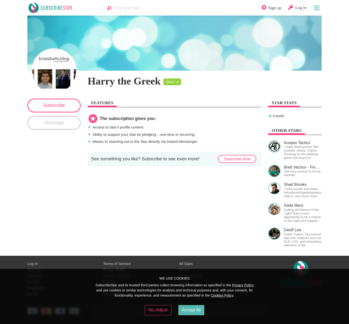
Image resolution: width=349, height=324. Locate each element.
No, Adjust (158, 309)
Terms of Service (117, 264)
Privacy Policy (243, 285)
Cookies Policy (222, 295)
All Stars (186, 264)
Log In (32, 264)
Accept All (191, 309)
